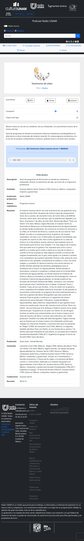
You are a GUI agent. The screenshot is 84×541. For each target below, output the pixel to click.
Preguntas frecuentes (33, 497)
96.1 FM (18, 14)
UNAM (32, 411)
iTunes (50, 100)
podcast (72, 100)
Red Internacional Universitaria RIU (34, 437)
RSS (30, 100)
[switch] (5, 26)
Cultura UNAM (35, 414)
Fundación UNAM (33, 421)
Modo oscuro (14, 26)
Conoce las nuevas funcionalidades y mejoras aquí (7, 429)
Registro (20, 30)
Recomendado (53, 45)
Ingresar (9, 30)
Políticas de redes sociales (35, 488)
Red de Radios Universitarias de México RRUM (35, 448)
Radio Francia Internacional (34, 478)
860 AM (29, 14)
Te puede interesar (31, 45)
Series (63, 50)
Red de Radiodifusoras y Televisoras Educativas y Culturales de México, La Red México (35, 466)
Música (45, 88)
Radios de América (33, 427)
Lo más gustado (73, 45)
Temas (21, 50)
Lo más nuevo (10, 45)
